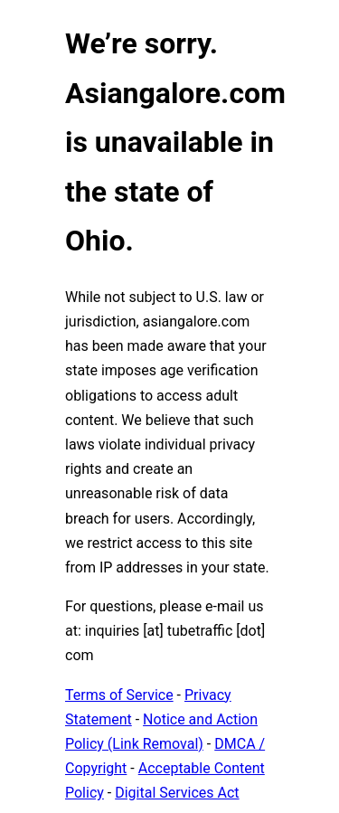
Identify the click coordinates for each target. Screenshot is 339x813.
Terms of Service (119, 695)
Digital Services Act (177, 792)
